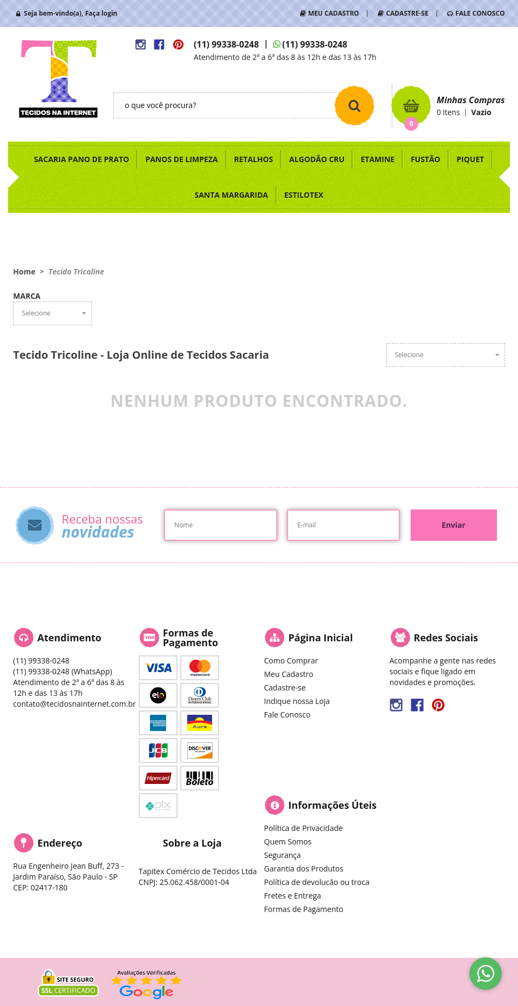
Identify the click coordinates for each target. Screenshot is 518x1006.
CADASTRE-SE (407, 13)
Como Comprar (291, 660)
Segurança (282, 855)
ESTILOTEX (304, 195)
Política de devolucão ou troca (316, 882)
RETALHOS (253, 159)
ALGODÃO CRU (316, 159)
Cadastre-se (284, 687)
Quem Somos (287, 841)
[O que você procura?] (354, 105)
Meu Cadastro (288, 674)
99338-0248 (226, 44)
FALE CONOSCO (480, 13)
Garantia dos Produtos (303, 868)
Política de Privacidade (303, 828)
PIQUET (470, 159)
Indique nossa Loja (297, 701)
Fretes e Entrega (292, 895)
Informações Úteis (332, 805)
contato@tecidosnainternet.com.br (74, 704)
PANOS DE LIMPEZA (181, 159)
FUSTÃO (425, 159)
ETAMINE (377, 159)
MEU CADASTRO (333, 13)
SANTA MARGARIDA (231, 195)
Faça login (101, 13)
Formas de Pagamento (303, 909)
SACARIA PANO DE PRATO (82, 159)
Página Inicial (320, 637)
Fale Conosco (287, 714)
